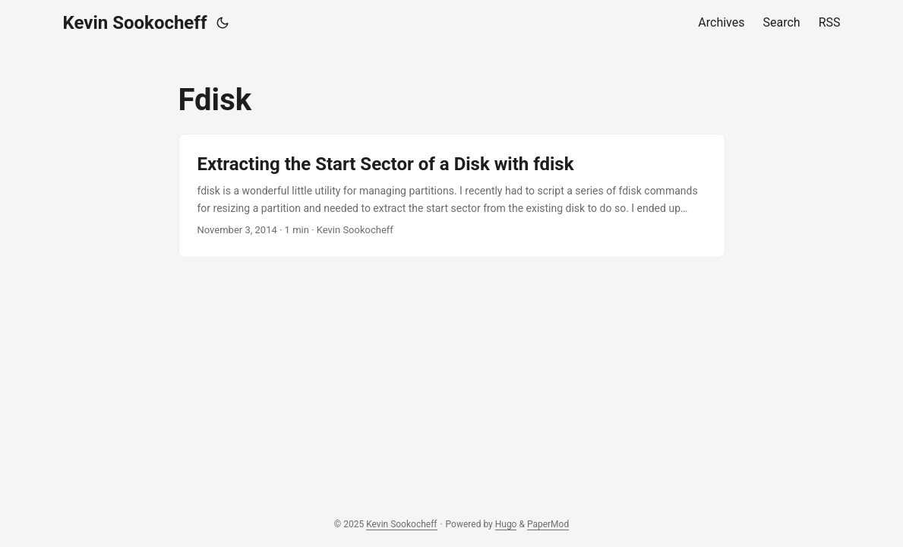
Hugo (506, 524)
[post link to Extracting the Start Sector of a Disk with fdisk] (452, 195)
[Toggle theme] (222, 23)
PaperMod (548, 524)
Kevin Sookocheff (135, 22)
